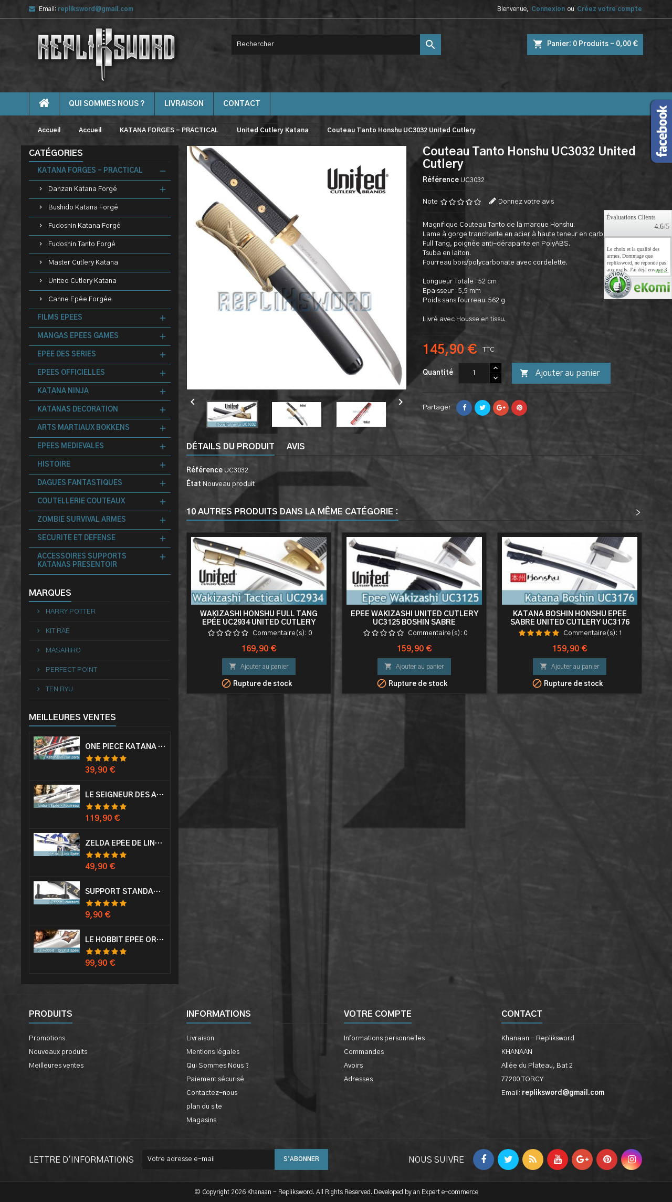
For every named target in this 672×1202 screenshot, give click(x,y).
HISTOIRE (53, 464)
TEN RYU (58, 689)
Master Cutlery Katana (83, 262)
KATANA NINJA (63, 391)
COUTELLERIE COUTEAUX (81, 501)
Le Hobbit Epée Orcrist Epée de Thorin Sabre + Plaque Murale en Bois (125, 940)
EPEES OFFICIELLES (71, 373)
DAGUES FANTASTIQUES (79, 483)
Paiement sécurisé (215, 1079)
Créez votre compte (609, 9)
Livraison (184, 104)
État (193, 484)
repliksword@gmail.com (95, 9)
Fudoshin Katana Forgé (84, 226)
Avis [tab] (296, 446)
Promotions (47, 1038)
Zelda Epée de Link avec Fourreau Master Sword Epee (125, 843)
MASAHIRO (62, 650)
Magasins (201, 1120)
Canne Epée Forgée (80, 299)
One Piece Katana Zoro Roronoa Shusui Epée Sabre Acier (125, 747)
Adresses (358, 1079)
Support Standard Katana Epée (125, 891)
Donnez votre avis (526, 201)
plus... (662, 272)
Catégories (56, 153)
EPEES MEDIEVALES (70, 446)
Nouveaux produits (58, 1052)
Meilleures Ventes (72, 717)
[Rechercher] (336, 44)
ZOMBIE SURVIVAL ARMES (81, 519)
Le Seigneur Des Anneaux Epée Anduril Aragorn (125, 795)
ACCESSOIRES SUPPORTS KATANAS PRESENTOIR (82, 560)
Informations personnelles (384, 1038)
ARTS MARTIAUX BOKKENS (83, 428)
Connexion (548, 9)
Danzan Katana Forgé (82, 189)
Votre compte (378, 1014)
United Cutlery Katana (82, 281)
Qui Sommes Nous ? (107, 104)
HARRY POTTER (70, 611)
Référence (441, 180)
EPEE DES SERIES (66, 354)
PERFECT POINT (70, 670)
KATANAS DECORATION (77, 409)
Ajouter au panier (560, 373)
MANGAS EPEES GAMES (78, 336)
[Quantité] (474, 373)
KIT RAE (57, 631)
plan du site (204, 1106)
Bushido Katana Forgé (83, 207)
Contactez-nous (211, 1093)
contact (241, 104)
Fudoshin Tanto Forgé (82, 244)
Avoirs (353, 1065)
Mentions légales (212, 1052)
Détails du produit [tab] (230, 446)
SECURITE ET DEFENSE (76, 538)
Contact (521, 1014)
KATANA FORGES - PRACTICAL (90, 170)
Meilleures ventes (56, 1065)
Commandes (364, 1052)
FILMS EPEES (59, 317)
